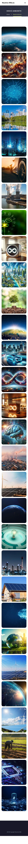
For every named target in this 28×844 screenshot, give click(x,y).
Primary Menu (25, 2)
